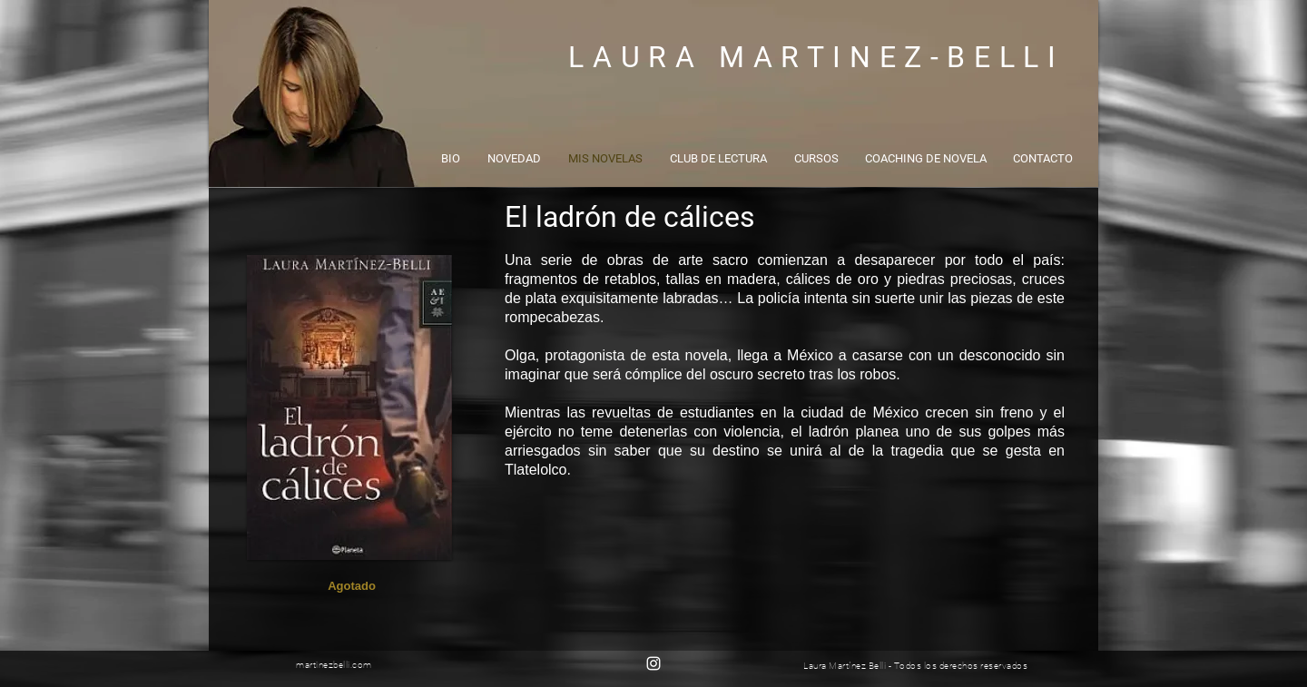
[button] (351, 586)
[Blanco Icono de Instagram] (653, 663)
